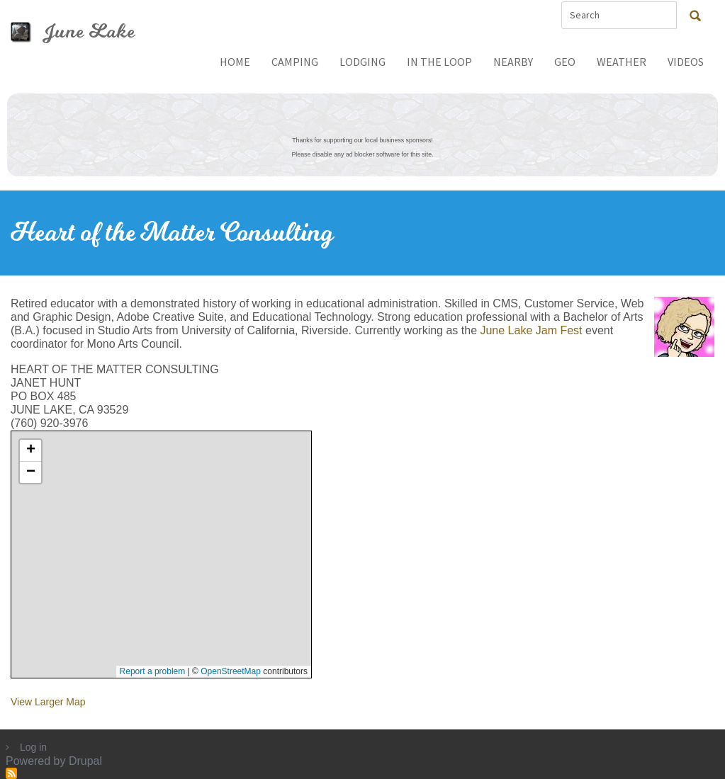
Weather (621, 62)
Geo (564, 62)
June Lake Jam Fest (531, 330)
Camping (294, 62)
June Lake (89, 31)
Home (235, 62)
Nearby (513, 62)
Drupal (85, 761)
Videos (686, 62)
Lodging (362, 62)
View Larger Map (48, 701)
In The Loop (439, 62)
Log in (33, 747)
